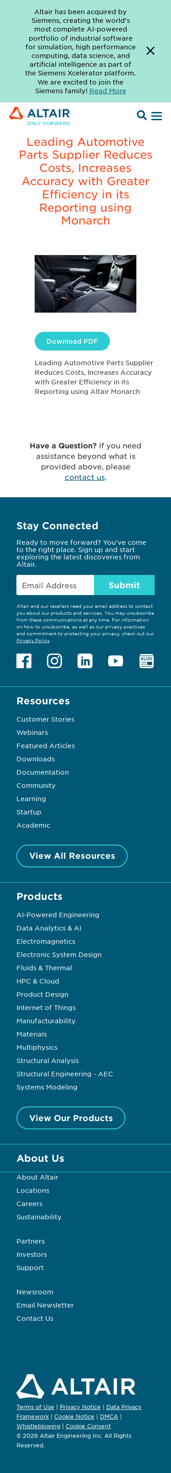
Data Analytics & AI (48, 928)
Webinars (32, 732)
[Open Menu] (155, 116)
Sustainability (39, 1216)
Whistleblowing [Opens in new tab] (38, 1426)
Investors (31, 1254)
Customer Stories (45, 719)
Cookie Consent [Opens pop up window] (88, 1426)
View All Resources (72, 856)
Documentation (42, 772)
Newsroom (34, 1291)
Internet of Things (46, 1007)
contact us (85, 476)
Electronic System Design (59, 954)
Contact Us (34, 1318)
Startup (28, 812)
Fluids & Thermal (44, 967)
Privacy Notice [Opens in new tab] (80, 1406)
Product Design (42, 994)
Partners (30, 1241)
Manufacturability (46, 1020)
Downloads (35, 759)
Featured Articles (45, 745)
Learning (31, 798)
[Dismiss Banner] (150, 51)
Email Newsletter (45, 1305)
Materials (31, 1034)
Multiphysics (36, 1047)
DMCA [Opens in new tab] (109, 1416)
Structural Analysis (47, 1060)
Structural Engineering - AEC (64, 1073)
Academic (33, 825)
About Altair (37, 1177)
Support (30, 1267)
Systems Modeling (47, 1087)
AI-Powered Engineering (57, 914)
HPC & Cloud (37, 981)
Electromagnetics (45, 941)
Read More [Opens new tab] (107, 90)
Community (36, 785)
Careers (29, 1203)
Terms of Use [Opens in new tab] (35, 1406)
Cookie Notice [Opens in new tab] (74, 1416)
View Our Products (71, 1118)
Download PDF (72, 341)
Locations (32, 1190)
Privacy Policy (32, 640)
